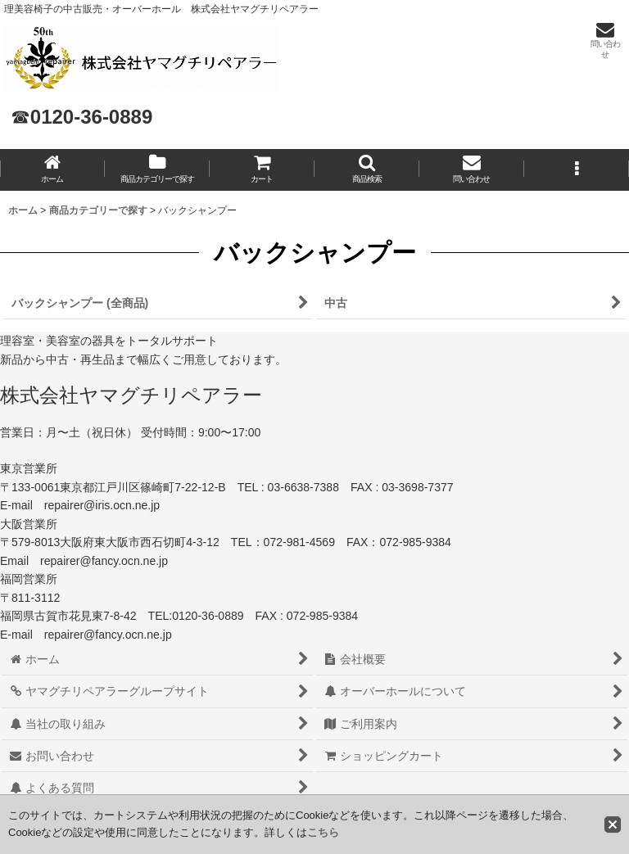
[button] (366, 170)
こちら (323, 832)
